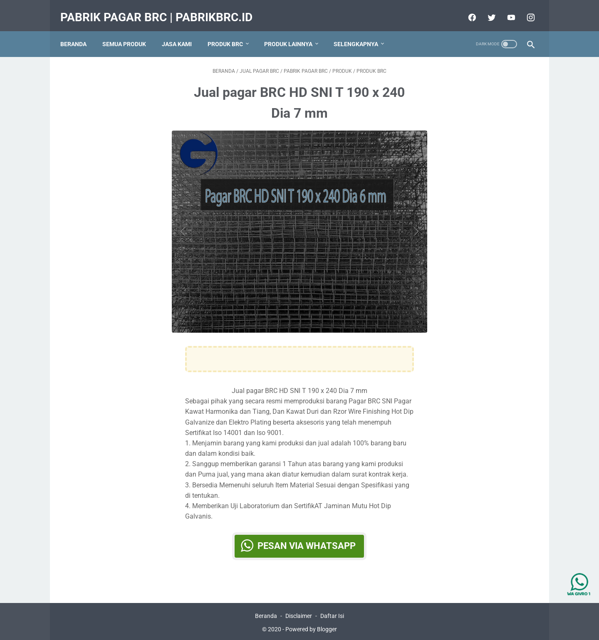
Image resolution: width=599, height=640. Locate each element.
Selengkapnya (360, 33)
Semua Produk (129, 33)
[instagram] (525, 10)
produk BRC (230, 33)
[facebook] (466, 10)
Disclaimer (298, 613)
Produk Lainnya (293, 33)
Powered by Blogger (311, 627)
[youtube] (506, 10)
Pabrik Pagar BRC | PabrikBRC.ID (161, 10)
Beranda (78, 33)
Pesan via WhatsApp (307, 539)
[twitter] (486, 10)
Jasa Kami (181, 33)
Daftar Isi (332, 613)
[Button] (185, 224)
